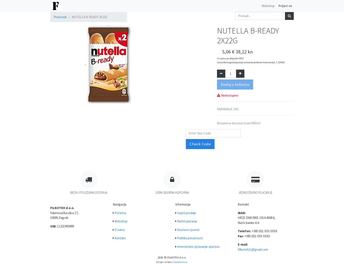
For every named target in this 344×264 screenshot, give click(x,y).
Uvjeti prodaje (186, 213)
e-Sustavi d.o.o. (180, 262)
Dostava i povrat (188, 230)
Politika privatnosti (190, 238)
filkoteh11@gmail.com (253, 249)
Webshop (121, 221)
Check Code (200, 143)
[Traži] (289, 16)
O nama (120, 230)
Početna (120, 213)
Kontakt (120, 238)
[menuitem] (268, 6)
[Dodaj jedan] (240, 74)
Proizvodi (60, 17)
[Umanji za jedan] (221, 74)
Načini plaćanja (187, 221)
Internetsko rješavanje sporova (198, 247)
